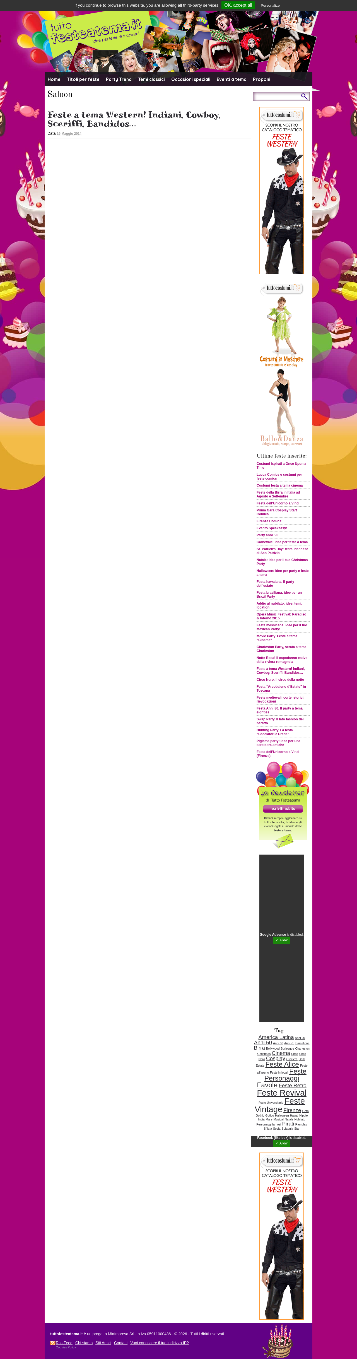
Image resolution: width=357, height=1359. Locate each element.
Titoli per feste (83, 79)
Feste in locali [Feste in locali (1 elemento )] (279, 1072)
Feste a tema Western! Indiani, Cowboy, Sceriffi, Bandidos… (134, 119)
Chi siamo (84, 1343)
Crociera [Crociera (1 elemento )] (292, 1059)
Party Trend (119, 79)
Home (54, 79)
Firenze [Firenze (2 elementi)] (292, 1110)
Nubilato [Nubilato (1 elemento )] (299, 1119)
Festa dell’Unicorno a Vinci (278, 503)
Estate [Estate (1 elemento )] (260, 1065)
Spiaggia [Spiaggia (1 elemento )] (287, 1128)
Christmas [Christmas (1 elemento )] (264, 1053)
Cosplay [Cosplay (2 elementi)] (275, 1058)
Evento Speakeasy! (272, 528)
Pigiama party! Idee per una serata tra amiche (278, 743)
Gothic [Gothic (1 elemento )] (260, 1115)
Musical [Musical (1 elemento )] (279, 1119)
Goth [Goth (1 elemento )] (305, 1111)
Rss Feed (64, 1343)
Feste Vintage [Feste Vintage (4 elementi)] (280, 1104)
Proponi (261, 79)
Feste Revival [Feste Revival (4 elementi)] (282, 1092)
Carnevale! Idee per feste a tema (282, 542)
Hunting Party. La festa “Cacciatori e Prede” (275, 732)
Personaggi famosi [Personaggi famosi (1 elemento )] (268, 1124)
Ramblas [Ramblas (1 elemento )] (301, 1124)
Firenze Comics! (270, 521)
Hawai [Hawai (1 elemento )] (294, 1115)
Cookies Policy (66, 1347)
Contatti (120, 1343)
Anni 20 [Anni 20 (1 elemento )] (300, 1038)
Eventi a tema (232, 79)
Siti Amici (103, 1343)
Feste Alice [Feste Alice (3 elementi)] (282, 1064)
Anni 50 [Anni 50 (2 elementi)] (263, 1042)
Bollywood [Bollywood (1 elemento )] (273, 1048)
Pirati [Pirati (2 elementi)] (288, 1124)
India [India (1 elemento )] (261, 1119)
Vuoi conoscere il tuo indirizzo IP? (159, 1343)
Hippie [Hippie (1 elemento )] (303, 1115)
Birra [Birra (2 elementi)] (259, 1048)
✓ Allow (281, 940)
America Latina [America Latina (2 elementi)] (276, 1037)
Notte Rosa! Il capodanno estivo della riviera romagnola (282, 660)
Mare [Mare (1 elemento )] (269, 1119)
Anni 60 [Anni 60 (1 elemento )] (278, 1043)
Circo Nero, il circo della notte (280, 680)
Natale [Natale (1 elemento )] (289, 1119)
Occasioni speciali (190, 79)
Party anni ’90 (267, 535)
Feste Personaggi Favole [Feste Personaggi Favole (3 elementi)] (281, 1078)
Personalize (270, 5)
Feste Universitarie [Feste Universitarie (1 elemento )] (271, 1102)
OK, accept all (238, 5)
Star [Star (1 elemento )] (297, 1128)
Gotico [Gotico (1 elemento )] (269, 1115)
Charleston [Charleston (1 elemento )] (302, 1048)
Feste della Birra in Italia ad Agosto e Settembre (278, 494)
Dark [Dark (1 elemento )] (302, 1059)
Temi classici (151, 79)
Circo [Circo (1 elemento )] (294, 1053)
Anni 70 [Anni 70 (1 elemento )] (289, 1043)
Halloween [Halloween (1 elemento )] (282, 1115)
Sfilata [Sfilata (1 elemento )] (268, 1128)
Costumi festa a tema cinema (280, 485)
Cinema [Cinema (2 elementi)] (281, 1053)
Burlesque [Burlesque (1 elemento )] (287, 1048)
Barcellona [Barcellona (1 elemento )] (302, 1043)
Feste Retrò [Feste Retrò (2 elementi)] (293, 1085)
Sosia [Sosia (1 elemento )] (277, 1128)
